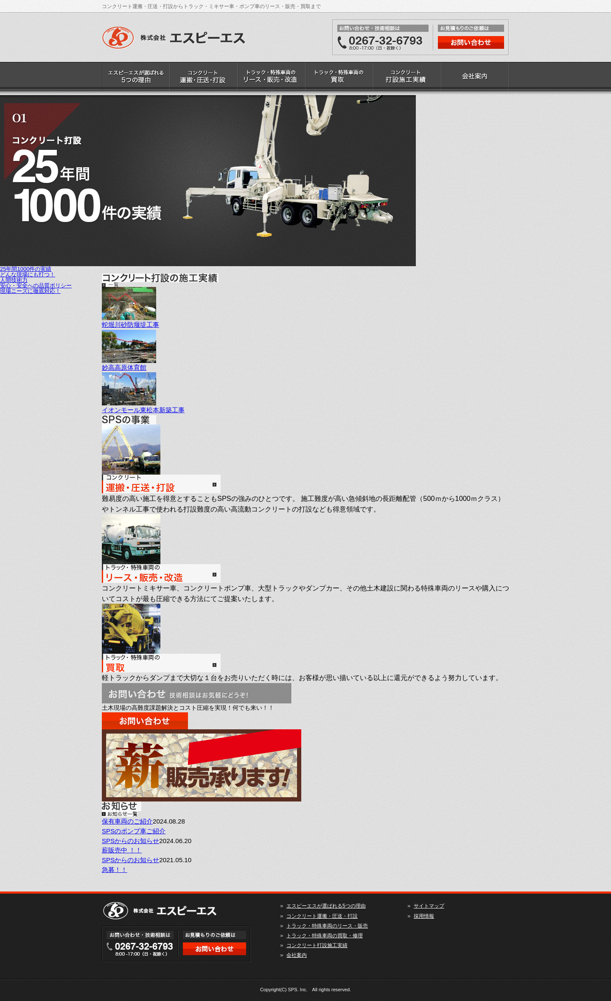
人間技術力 (14, 280)
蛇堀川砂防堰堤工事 (130, 324)
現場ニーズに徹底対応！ (30, 291)
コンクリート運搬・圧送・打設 (204, 78)
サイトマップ (429, 906)
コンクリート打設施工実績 (407, 78)
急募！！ (114, 869)
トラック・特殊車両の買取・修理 (339, 78)
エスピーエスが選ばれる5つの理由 (136, 78)
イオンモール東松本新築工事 (143, 409)
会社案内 (475, 78)
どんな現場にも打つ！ (27, 274)
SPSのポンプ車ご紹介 (133, 831)
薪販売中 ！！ (122, 850)
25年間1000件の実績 (25, 269)
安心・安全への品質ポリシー (36, 285)
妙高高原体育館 (124, 367)
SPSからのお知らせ (130, 840)
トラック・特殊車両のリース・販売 (272, 78)
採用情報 (424, 916)
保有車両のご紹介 (127, 821)
